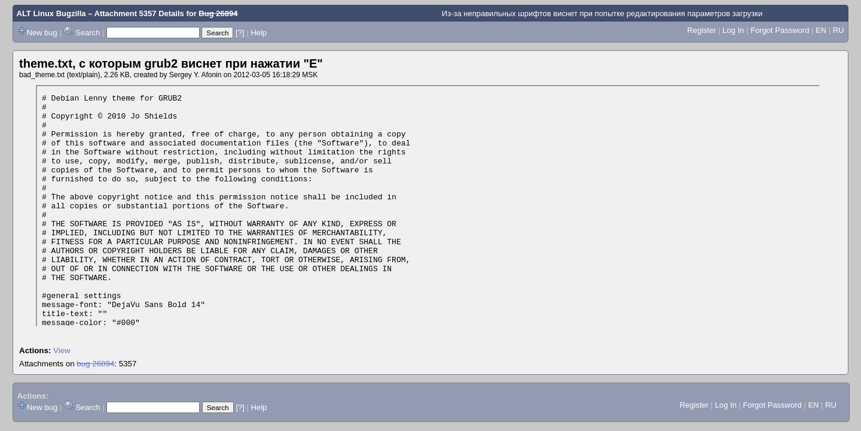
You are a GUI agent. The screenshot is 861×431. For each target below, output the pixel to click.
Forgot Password (779, 30)
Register (701, 30)
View (62, 350)
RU (838, 30)
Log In (733, 30)
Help (259, 32)
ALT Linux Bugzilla (51, 13)
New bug (42, 32)
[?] (240, 32)
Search (87, 32)
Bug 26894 (218, 13)
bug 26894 (95, 363)
